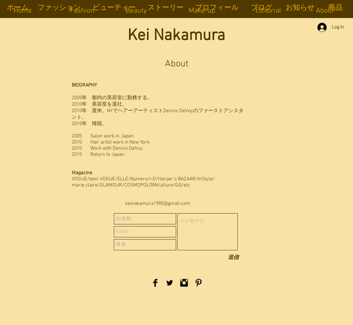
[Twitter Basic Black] (170, 283)
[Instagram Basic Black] (184, 283)
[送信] (233, 257)
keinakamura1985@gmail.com (157, 204)
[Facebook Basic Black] (155, 283)
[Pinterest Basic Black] (198, 283)
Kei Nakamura (176, 36)
